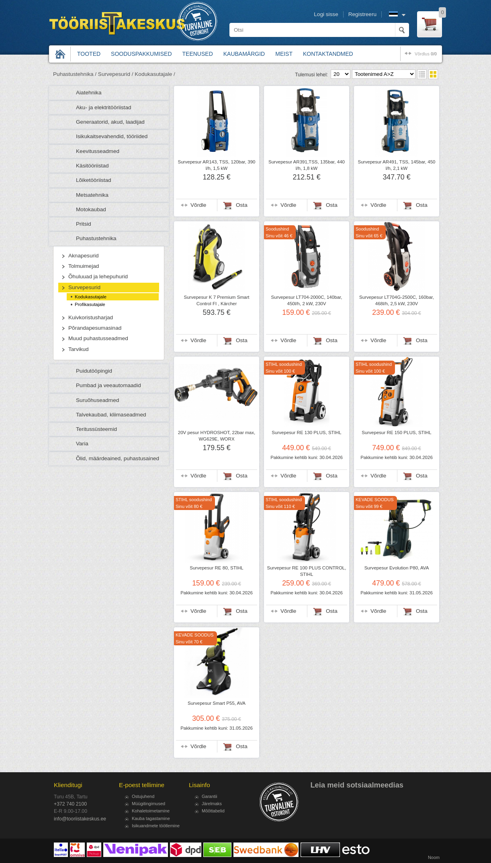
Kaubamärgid (244, 54)
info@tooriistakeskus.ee (80, 819)
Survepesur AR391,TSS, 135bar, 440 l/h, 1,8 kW (306, 165)
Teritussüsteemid (96, 429)
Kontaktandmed (328, 54)
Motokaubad (91, 209)
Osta (242, 205)
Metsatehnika (92, 195)
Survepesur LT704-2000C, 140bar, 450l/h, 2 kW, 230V (306, 300)
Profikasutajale (90, 304)
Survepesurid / (115, 74)
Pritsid (83, 224)
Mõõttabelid (213, 810)
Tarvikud (78, 349)
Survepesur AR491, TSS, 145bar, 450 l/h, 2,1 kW (396, 165)
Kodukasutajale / (155, 74)
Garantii (209, 796)
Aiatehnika (88, 93)
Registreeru (362, 14)
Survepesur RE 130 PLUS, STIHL (306, 432)
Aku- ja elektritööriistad (103, 107)
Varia (82, 444)
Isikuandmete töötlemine (156, 825)
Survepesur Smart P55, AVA (217, 703)
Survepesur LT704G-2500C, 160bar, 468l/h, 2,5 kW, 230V (396, 300)
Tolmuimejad (83, 266)
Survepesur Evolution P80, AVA (396, 567)
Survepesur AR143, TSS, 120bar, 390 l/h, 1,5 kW (216, 165)
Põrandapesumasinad (94, 328)
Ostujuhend (143, 796)
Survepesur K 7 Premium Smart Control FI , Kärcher (217, 300)
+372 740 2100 (70, 804)
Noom (434, 857)
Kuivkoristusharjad (90, 317)
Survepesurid (84, 287)
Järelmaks (212, 803)
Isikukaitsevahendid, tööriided (111, 136)
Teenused (197, 54)
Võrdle (198, 205)
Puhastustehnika (96, 238)
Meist (284, 54)
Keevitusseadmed (97, 151)
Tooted (88, 54)
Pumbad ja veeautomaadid (108, 385)
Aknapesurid (83, 256)
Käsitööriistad (92, 166)
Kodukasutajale (90, 296)
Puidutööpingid (94, 371)
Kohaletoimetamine (151, 810)
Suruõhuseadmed (97, 400)
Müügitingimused (148, 803)
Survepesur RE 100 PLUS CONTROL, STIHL (306, 571)
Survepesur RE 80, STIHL (216, 567)
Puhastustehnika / (74, 74)
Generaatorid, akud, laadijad (110, 122)
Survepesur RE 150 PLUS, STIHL (396, 432)
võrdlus (426, 53)
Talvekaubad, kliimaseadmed (111, 415)
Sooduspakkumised (141, 54)
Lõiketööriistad (93, 180)
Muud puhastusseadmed (98, 338)
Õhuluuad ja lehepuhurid (98, 276)
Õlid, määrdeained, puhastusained (117, 458)
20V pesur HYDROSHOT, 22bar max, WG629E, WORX (217, 435)
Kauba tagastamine (151, 818)
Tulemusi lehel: (311, 75)
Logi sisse (326, 14)
